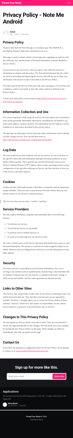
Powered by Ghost (36, 420)
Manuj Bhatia (13, 404)
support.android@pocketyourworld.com (32, 351)
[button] (68, 3)
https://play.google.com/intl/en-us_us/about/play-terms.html (27, 140)
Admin (12, 32)
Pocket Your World (12, 3)
